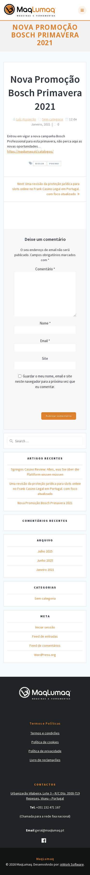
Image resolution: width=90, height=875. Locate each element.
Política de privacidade (45, 751)
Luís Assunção (26, 119)
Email (45, 340)
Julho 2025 (45, 551)
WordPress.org (45, 655)
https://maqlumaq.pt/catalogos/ (30, 151)
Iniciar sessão (45, 627)
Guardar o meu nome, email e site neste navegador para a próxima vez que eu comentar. (45, 381)
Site (45, 358)
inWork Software (72, 864)
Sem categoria (52, 119)
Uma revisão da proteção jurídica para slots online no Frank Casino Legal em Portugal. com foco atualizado (45, 488)
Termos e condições (45, 733)
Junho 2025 (45, 560)
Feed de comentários (45, 645)
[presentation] (47, 401)
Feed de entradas (45, 636)
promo (54, 163)
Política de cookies (45, 742)
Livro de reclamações (45, 760)
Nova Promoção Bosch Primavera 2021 (45, 503)
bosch (39, 163)
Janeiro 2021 (45, 569)
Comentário (45, 269)
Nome (45, 323)
